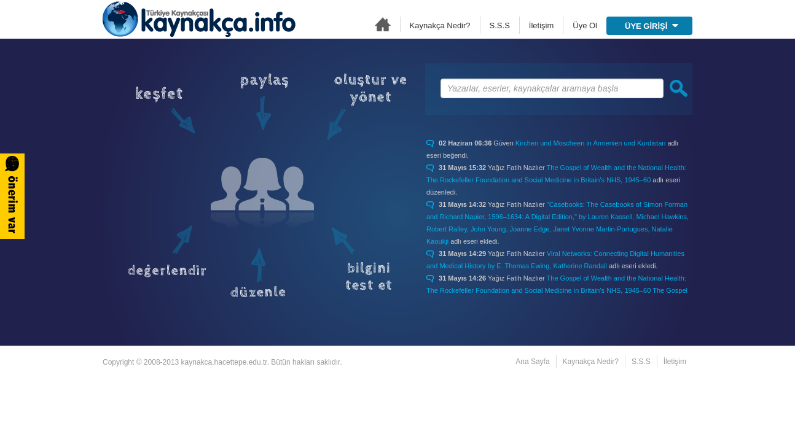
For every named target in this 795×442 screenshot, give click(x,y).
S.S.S (500, 25)
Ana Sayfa (383, 24)
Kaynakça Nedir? (440, 25)
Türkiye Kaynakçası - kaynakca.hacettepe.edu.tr (199, 19)
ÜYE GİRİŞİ (651, 26)
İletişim (541, 25)
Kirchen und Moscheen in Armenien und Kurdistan (590, 143)
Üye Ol (585, 25)
